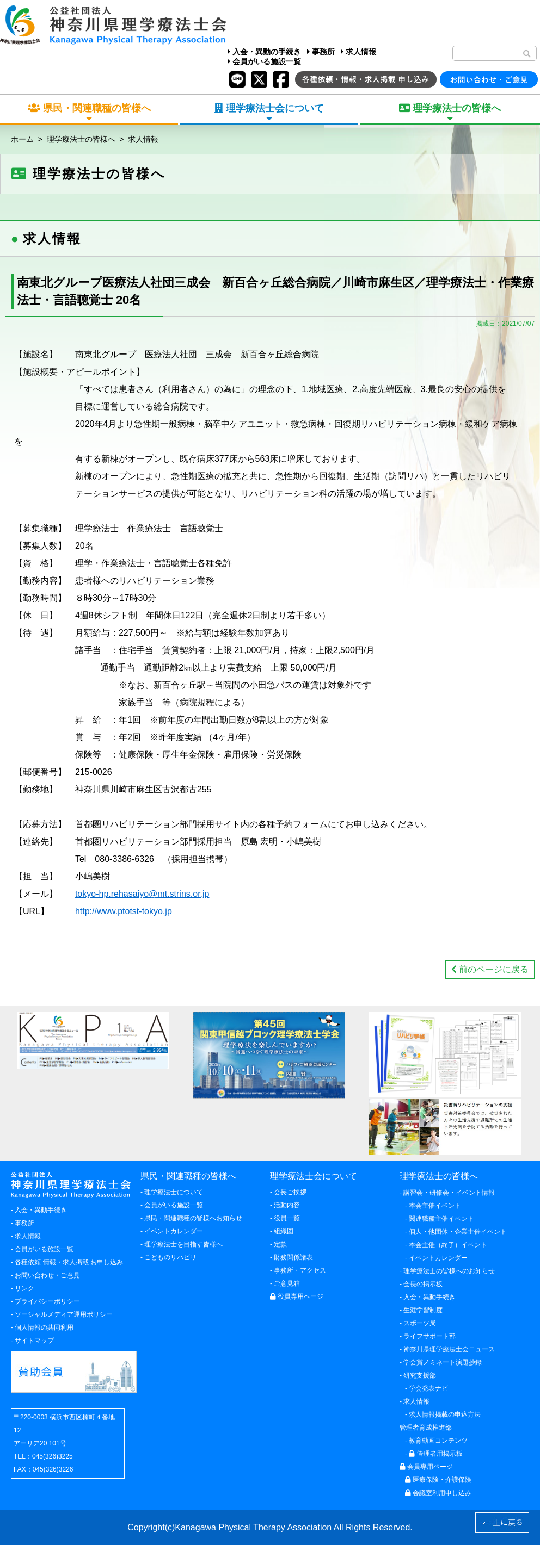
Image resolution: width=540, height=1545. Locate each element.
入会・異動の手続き (264, 51)
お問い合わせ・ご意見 (47, 1275)
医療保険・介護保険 (438, 1480)
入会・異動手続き (41, 1210)
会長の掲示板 (423, 1284)
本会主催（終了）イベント (448, 1245)
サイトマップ (34, 1340)
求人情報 (358, 51)
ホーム (22, 139)
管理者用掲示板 (435, 1453)
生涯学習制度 (423, 1310)
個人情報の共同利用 (44, 1327)
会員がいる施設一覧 (264, 61)
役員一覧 (287, 1218)
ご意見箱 (287, 1283)
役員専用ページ (296, 1296)
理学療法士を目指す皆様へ (183, 1244)
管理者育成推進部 (426, 1427)
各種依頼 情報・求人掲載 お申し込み (69, 1262)
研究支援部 (419, 1375)
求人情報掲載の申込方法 (445, 1414)
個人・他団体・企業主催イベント (458, 1232)
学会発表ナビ (428, 1388)
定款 (280, 1244)
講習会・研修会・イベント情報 (449, 1192)
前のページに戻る (490, 969)
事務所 (321, 51)
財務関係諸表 (293, 1257)
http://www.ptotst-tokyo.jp (123, 911)
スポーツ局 (419, 1323)
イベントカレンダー (173, 1231)
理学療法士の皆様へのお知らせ (449, 1271)
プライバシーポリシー (47, 1301)
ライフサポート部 (429, 1336)
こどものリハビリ (170, 1257)
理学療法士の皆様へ (81, 139)
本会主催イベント (435, 1205)
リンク (24, 1288)
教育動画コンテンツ (438, 1440)
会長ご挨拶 (290, 1192)
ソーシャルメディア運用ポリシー (64, 1314)
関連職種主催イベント (441, 1219)
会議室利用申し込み (438, 1493)
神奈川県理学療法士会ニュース (449, 1349)
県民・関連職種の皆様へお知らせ (193, 1218)
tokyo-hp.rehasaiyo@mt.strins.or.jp (142, 893)
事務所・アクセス (300, 1270)
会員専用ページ (426, 1466)
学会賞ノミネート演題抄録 (442, 1362)
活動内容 (287, 1205)
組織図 (283, 1231)
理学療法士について (173, 1192)
